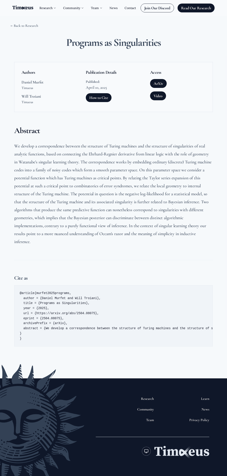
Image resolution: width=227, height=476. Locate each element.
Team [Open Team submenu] (96, 8)
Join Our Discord (157, 8)
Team (150, 420)
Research (147, 399)
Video (158, 95)
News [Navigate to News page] (113, 8)
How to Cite (98, 97)
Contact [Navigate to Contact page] (130, 8)
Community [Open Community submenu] (73, 8)
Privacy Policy (199, 420)
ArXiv (158, 83)
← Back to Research (24, 25)
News (205, 409)
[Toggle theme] (146, 451)
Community (145, 409)
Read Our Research (196, 8)
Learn (205, 399)
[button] (113, 316)
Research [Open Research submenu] (47, 8)
